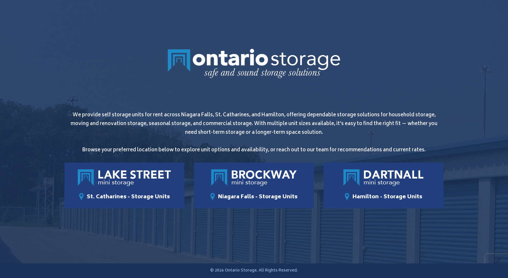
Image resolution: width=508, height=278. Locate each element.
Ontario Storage (241, 270)
